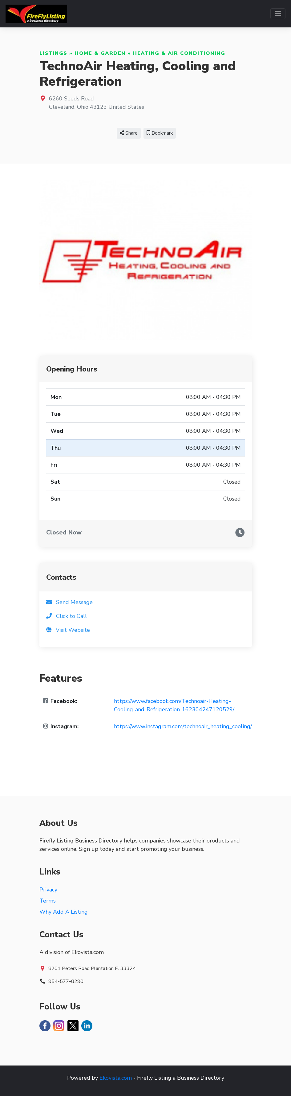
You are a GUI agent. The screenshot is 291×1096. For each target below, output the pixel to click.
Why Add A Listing (63, 911)
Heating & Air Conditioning (179, 53)
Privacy (48, 889)
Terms (47, 900)
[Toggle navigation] (277, 13)
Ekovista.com (115, 1078)
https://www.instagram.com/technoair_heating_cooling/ (183, 726)
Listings (53, 53)
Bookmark (160, 133)
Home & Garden (100, 53)
